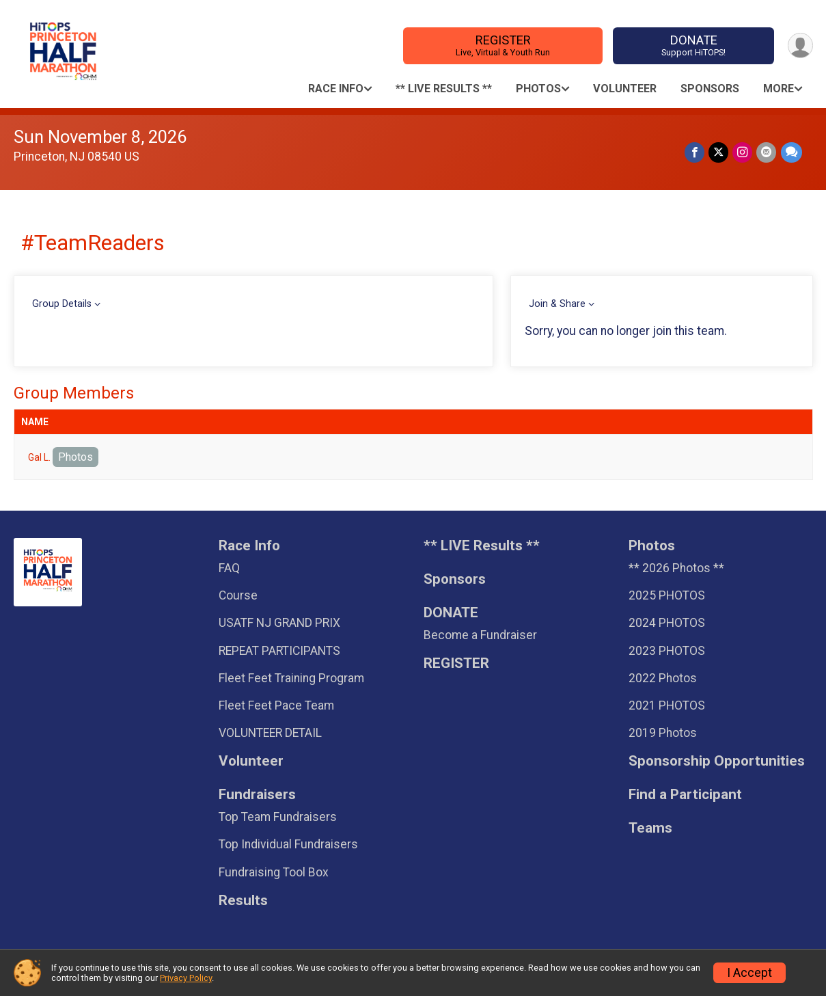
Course (238, 595)
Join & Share (557, 304)
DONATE (693, 45)
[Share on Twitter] (719, 152)
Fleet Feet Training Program (291, 678)
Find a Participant (685, 795)
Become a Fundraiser (480, 635)
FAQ (229, 568)
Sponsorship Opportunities (717, 761)
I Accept (749, 973)
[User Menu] (800, 45)
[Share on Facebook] (695, 152)
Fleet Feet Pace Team (276, 705)
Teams (650, 828)
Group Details (62, 304)
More (778, 88)
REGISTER (502, 45)
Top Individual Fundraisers (288, 844)
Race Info (335, 88)
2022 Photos (663, 678)
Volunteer (625, 88)
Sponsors (709, 88)
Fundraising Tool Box (274, 872)
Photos (538, 88)
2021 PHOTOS (667, 705)
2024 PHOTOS (667, 623)
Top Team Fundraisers (278, 817)
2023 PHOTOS (667, 651)
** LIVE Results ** (444, 88)
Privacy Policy (186, 978)
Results (243, 900)
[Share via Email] (767, 152)
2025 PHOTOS (667, 595)
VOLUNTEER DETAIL (270, 733)
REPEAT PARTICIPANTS (279, 651)
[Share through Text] (791, 152)
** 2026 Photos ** (676, 568)
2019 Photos (663, 733)
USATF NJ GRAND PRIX (279, 623)
